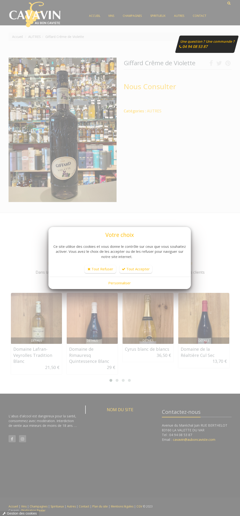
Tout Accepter (136, 269)
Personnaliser (119, 283)
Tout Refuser (100, 269)
